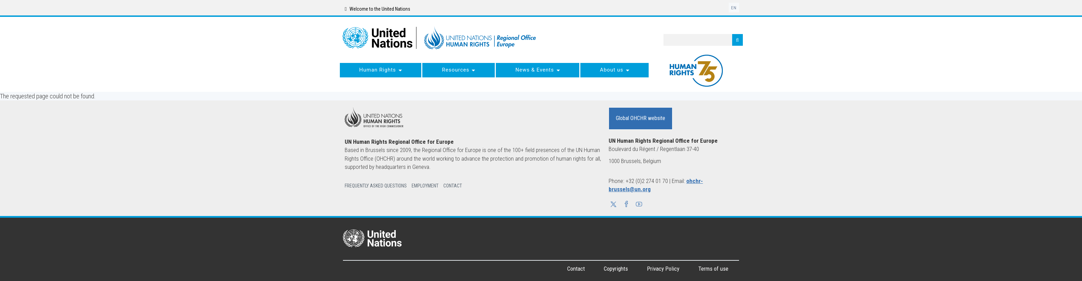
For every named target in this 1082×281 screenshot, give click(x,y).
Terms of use (713, 268)
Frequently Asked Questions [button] (376, 185)
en (734, 8)
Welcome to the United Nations (377, 9)
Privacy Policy (663, 268)
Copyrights (616, 268)
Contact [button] (452, 185)
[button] (613, 205)
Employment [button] (425, 185)
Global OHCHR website (640, 118)
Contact (576, 268)
